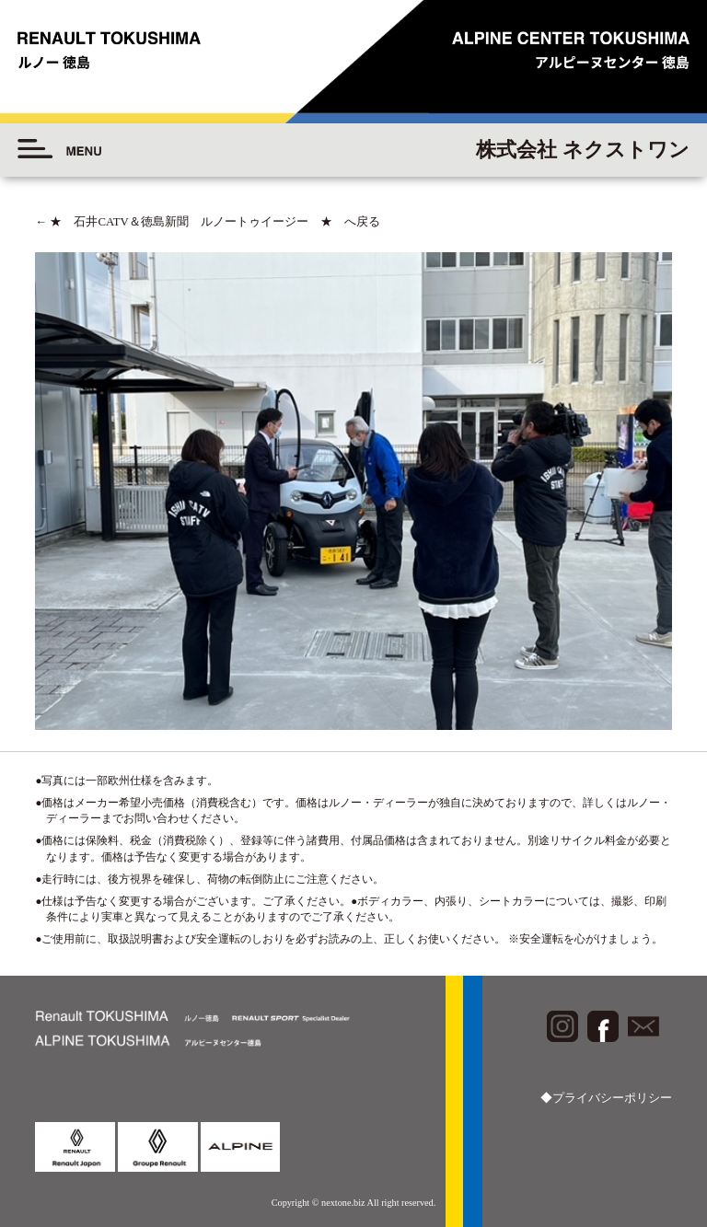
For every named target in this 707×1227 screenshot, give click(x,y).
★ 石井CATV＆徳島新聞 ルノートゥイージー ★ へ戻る (207, 221)
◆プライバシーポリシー (606, 1098)
